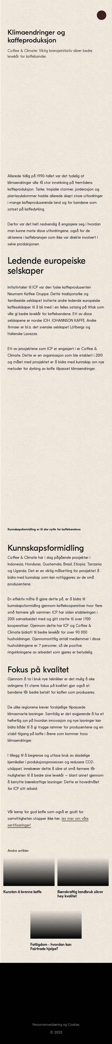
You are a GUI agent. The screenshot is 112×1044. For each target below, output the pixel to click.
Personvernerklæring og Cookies (56, 1025)
